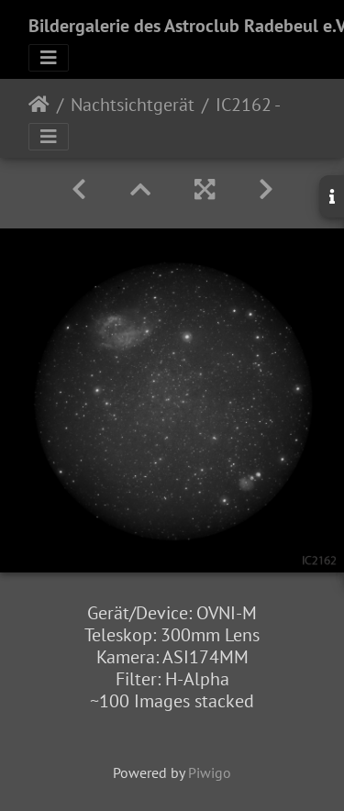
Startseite (39, 104)
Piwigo (209, 772)
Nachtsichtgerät (132, 105)
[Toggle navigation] (48, 58)
